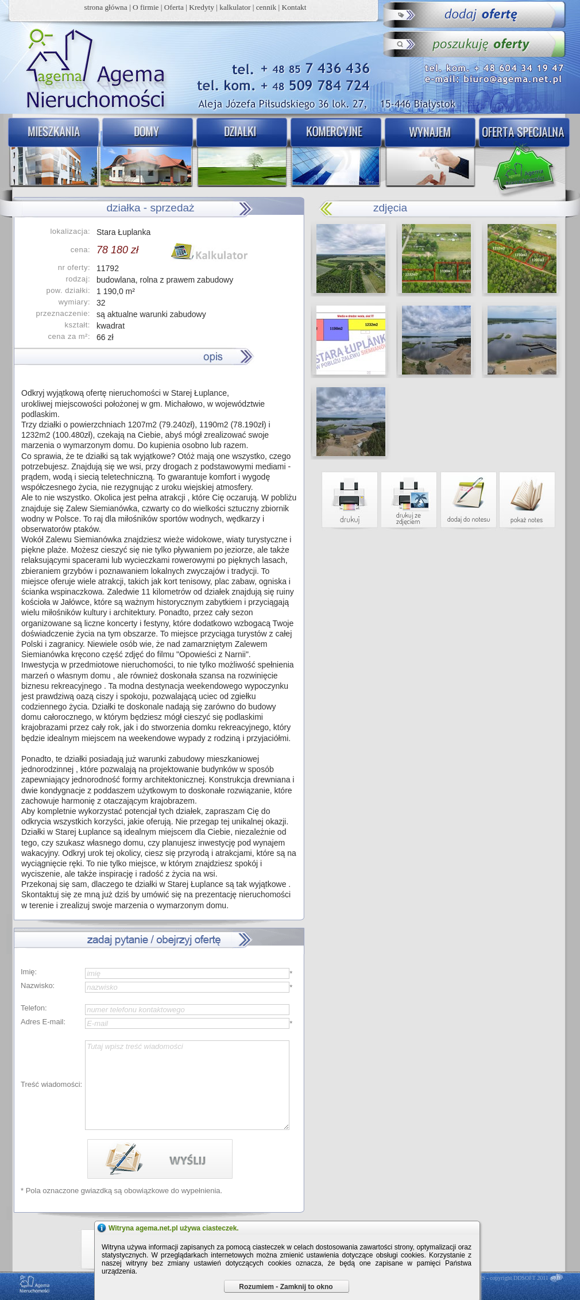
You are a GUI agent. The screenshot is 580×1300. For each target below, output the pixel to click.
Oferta (174, 7)
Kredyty (201, 7)
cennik (266, 7)
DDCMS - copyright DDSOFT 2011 (506, 1278)
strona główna (105, 7)
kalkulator (234, 7)
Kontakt (294, 7)
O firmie (146, 7)
